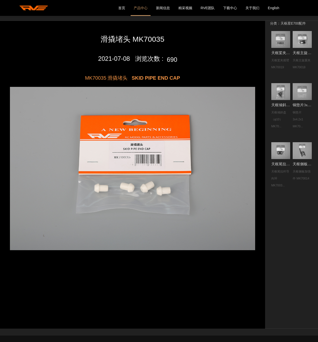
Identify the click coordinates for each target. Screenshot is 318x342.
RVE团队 (208, 8)
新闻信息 (163, 8)
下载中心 (230, 8)
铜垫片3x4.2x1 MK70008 (303, 105)
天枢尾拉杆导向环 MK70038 (281, 164)
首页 (121, 8)
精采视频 (185, 8)
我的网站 (33, 8)
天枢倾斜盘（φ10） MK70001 (281, 105)
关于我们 (252, 8)
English (273, 8)
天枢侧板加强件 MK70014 (303, 164)
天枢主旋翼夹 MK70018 (303, 53)
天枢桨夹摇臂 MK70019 (281, 53)
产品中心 (141, 8)
